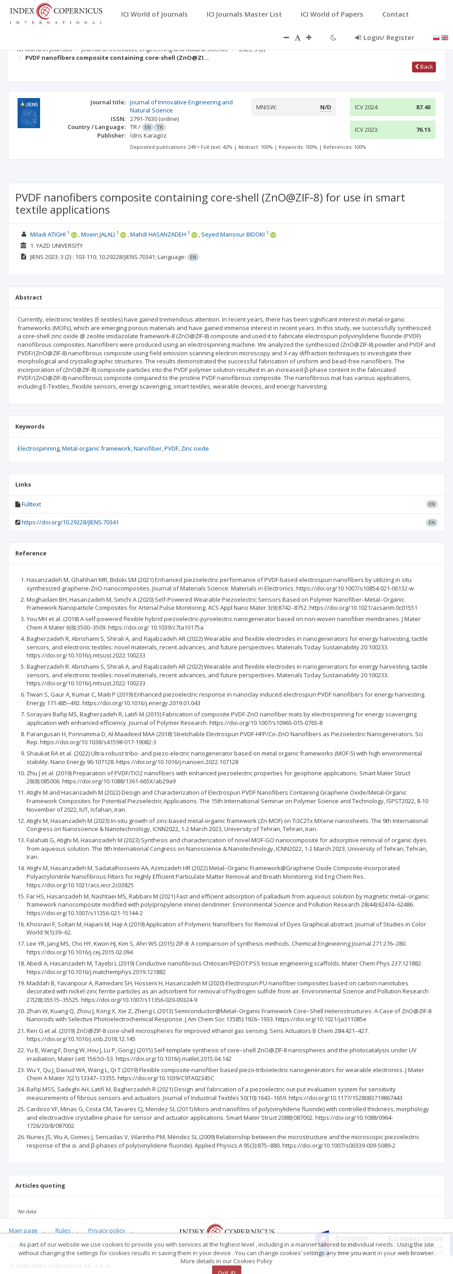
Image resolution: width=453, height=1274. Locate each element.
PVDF (171, 448)
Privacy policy (106, 1230)
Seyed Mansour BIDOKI (233, 234)
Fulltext (31, 504)
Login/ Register (384, 37)
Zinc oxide (195, 448)
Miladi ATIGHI (48, 234)
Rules (63, 1230)
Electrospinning (38, 448)
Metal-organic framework (96, 448)
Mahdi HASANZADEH (158, 234)
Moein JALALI (98, 234)
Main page (23, 1230)
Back (424, 67)
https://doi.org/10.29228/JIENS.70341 (70, 522)
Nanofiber (148, 448)
